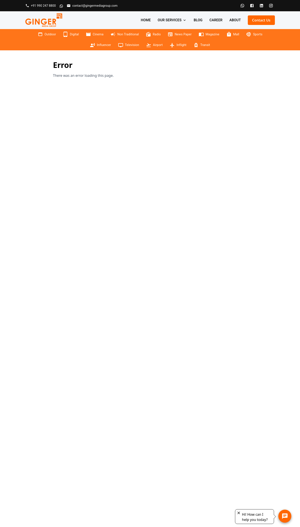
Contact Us (261, 20)
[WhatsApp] (242, 6)
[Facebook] (252, 6)
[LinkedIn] (261, 6)
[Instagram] (271, 6)
